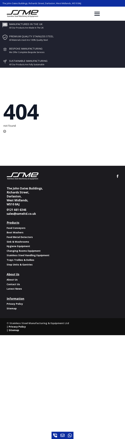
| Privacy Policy (16, 326)
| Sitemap (13, 330)
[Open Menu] (97, 13)
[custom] (55, 435)
